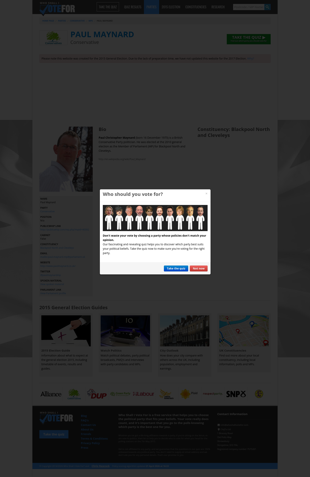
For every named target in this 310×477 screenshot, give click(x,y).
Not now (199, 268)
